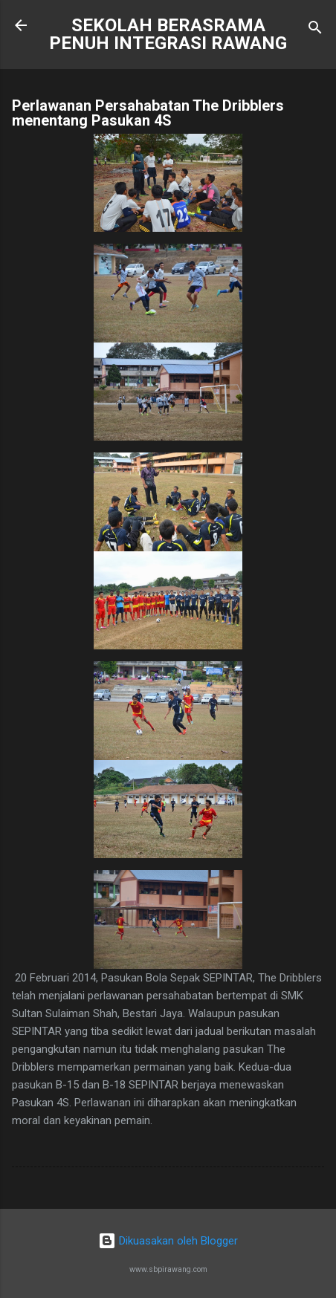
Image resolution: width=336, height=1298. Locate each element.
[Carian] (315, 30)
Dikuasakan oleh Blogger (168, 1240)
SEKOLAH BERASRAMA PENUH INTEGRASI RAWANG (168, 34)
